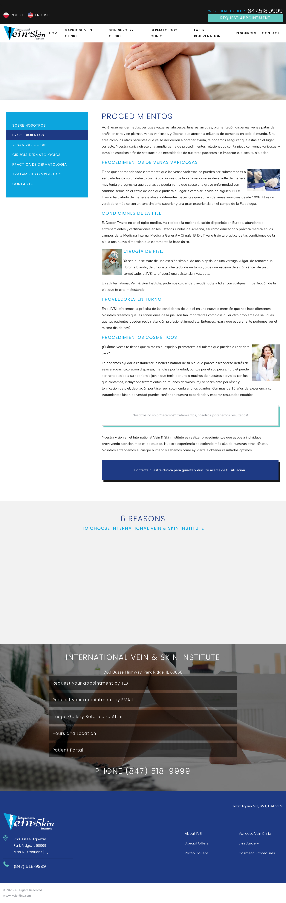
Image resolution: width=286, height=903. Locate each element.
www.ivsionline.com (17, 896)
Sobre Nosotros (29, 125)
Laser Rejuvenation (207, 33)
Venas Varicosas (29, 144)
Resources (246, 33)
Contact (271, 33)
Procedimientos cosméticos (139, 337)
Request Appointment (245, 18)
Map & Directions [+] (31, 852)
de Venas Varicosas (172, 162)
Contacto (23, 184)
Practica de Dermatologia (39, 164)
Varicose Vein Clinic (78, 33)
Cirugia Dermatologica (36, 154)
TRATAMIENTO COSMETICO (37, 174)
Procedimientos (28, 135)
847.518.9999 (265, 11)
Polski (17, 15)
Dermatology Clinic (164, 33)
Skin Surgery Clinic (121, 33)
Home (54, 33)
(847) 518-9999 (30, 866)
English (42, 15)
